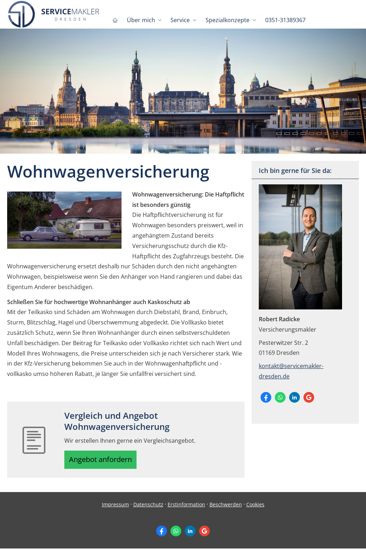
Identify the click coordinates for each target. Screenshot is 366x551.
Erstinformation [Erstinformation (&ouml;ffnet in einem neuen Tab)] (186, 506)
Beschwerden (225, 506)
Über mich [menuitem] (140, 20)
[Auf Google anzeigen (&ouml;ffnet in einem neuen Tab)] (308, 397)
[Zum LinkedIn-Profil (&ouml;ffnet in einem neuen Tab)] (294, 397)
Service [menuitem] (178, 20)
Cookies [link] (255, 506)
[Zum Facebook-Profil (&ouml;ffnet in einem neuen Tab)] (266, 397)
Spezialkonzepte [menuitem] (225, 20)
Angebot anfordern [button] (103, 461)
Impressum (115, 506)
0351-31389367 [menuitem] (282, 20)
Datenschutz (148, 506)
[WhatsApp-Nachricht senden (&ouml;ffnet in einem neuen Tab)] (280, 397)
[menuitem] (115, 20)
